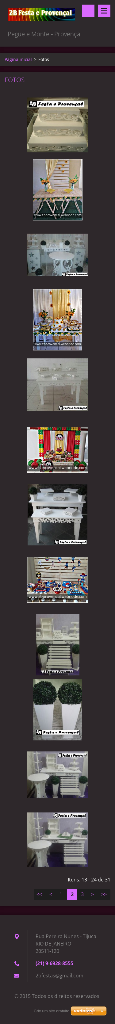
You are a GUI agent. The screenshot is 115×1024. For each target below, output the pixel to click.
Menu (104, 11)
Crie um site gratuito (51, 1011)
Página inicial (18, 59)
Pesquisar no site (88, 11)
